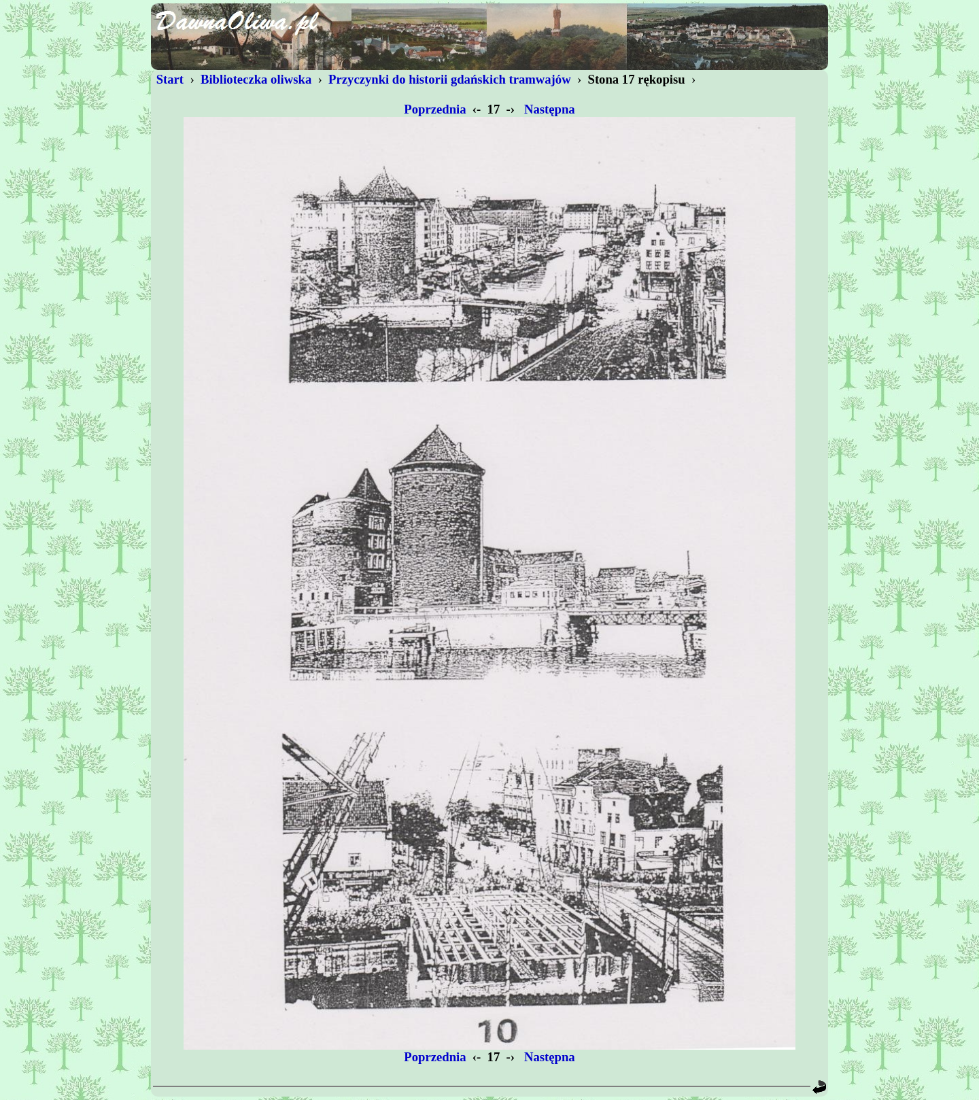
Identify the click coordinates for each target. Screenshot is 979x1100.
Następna (549, 109)
